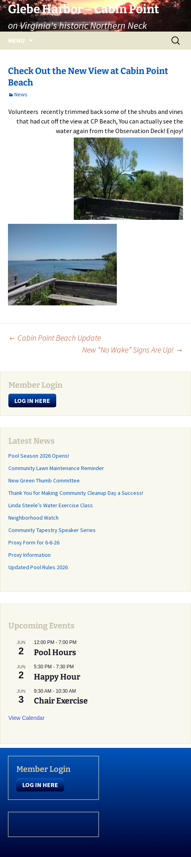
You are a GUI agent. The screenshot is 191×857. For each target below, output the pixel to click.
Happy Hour (57, 677)
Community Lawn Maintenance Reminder (56, 468)
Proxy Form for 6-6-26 (33, 542)
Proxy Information (29, 554)
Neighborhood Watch (33, 517)
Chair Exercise (61, 701)
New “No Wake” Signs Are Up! (132, 350)
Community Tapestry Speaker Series (52, 530)
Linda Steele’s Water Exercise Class (50, 505)
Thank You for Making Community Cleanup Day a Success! (75, 492)
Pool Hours (55, 652)
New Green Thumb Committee (44, 480)
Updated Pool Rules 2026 (38, 567)
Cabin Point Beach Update (54, 338)
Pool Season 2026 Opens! (38, 455)
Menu (16, 40)
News (21, 94)
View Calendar (26, 718)
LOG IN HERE (32, 401)
